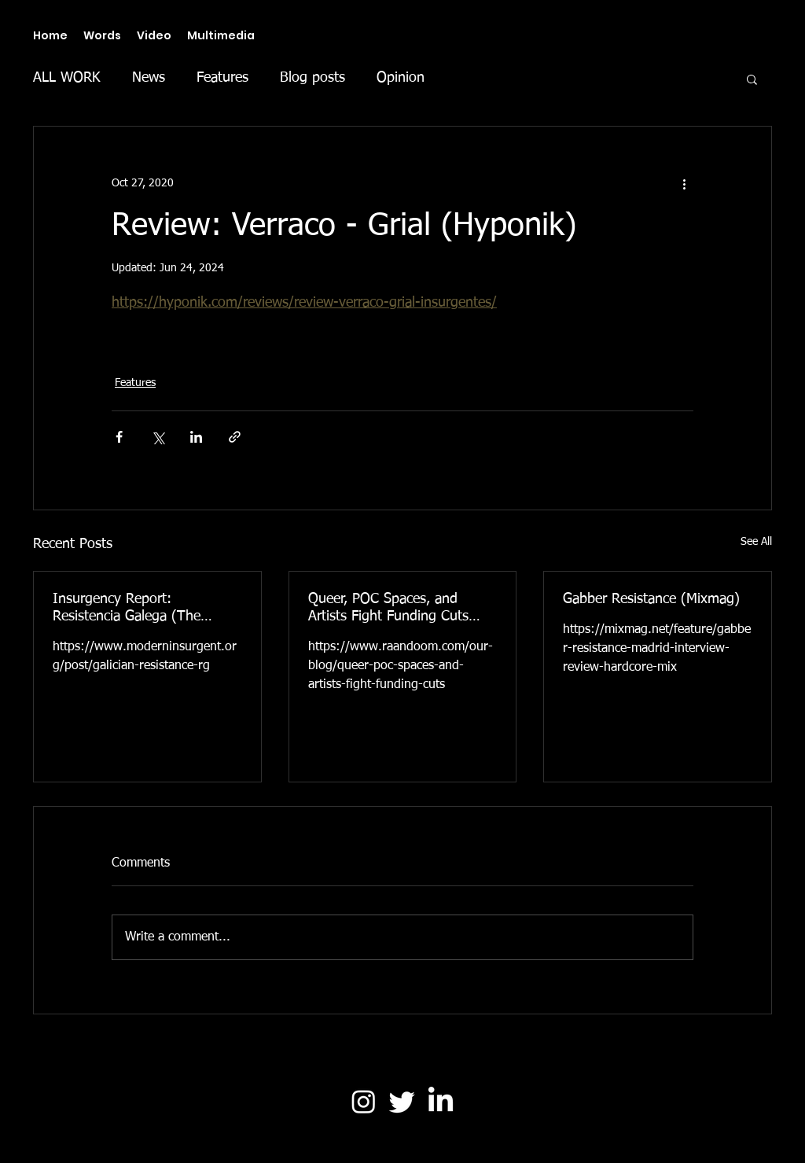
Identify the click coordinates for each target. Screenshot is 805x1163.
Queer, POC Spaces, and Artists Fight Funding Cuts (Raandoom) (388, 608)
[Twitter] (402, 1101)
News (148, 78)
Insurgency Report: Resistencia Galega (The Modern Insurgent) (126, 608)
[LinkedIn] (440, 1101)
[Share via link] (234, 436)
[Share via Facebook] (119, 436)
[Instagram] (363, 1101)
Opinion (401, 78)
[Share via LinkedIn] (196, 436)
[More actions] (684, 183)
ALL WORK (67, 78)
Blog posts (312, 78)
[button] (751, 78)
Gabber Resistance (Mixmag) (651, 599)
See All (756, 541)
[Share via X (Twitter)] (157, 436)
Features (222, 78)
